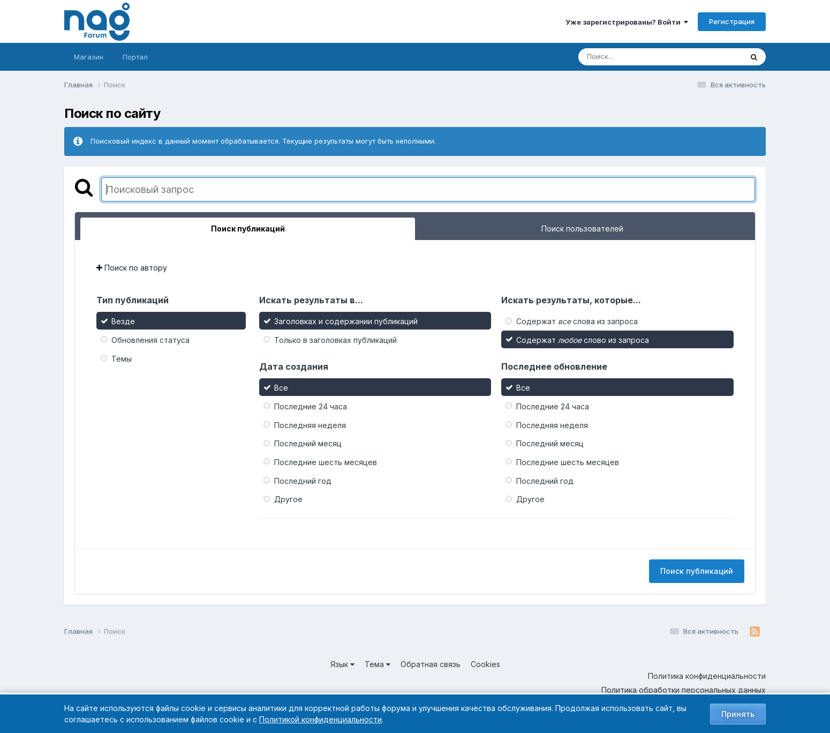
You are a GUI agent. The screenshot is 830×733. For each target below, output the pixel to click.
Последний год (302, 480)
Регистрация (731, 21)
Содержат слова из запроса (577, 321)
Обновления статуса (150, 340)
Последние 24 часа (310, 406)
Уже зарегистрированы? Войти (626, 22)
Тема (377, 664)
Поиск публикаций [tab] (248, 228)
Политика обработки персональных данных (683, 689)
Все (281, 387)
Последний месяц (308, 443)
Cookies (485, 664)
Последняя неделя (310, 424)
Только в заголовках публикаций (335, 340)
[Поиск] (639, 56)
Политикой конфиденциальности (320, 719)
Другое (288, 499)
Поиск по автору (131, 267)
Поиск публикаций (696, 570)
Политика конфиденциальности (707, 675)
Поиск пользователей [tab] (582, 228)
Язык (342, 664)
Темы (121, 358)
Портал (135, 57)
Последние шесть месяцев (325, 462)
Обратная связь (431, 664)
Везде (123, 321)
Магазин (88, 57)
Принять (737, 714)
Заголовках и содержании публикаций (346, 321)
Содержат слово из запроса (582, 340)
